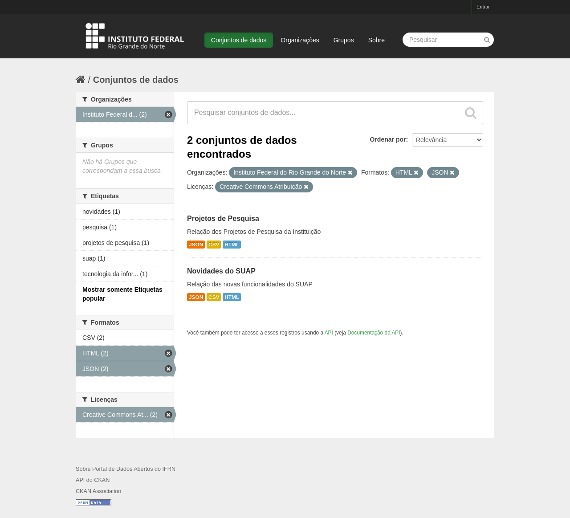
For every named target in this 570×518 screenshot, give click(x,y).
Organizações (300, 40)
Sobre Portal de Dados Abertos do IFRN (125, 469)
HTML (231, 244)
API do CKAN (93, 480)
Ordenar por (388, 139)
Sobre (376, 40)
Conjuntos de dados (239, 40)
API (329, 333)
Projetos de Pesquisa (223, 218)
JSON (196, 244)
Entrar (483, 6)
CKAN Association (98, 491)
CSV (213, 244)
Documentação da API (373, 333)
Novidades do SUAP (221, 271)
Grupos (344, 40)
